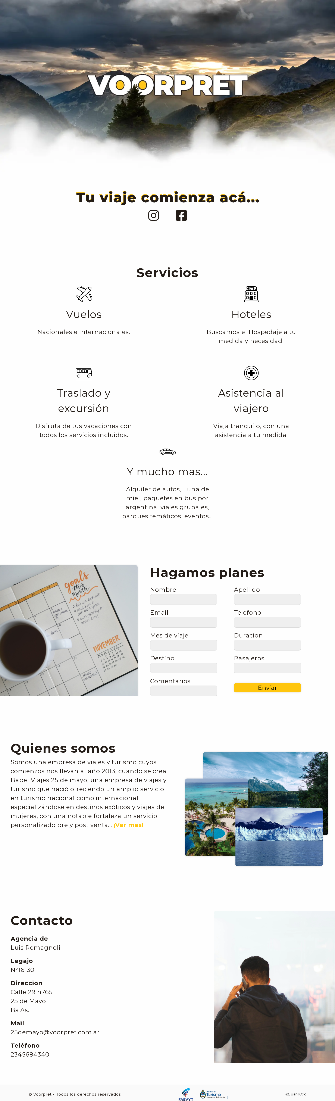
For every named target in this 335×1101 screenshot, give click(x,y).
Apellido (247, 589)
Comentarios (170, 681)
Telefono (247, 612)
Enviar (267, 687)
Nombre (163, 589)
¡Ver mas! (129, 825)
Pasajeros (249, 658)
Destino (162, 658)
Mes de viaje (169, 635)
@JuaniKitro (295, 1094)
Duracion (248, 635)
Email (159, 612)
